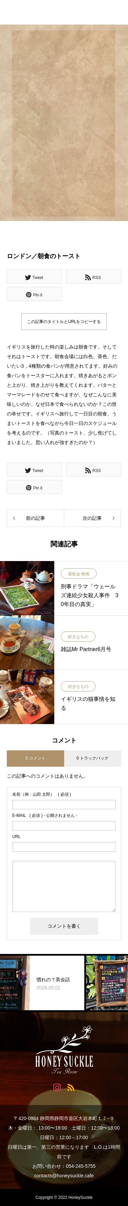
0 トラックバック (92, 758)
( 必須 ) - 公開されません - (44, 815)
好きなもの (78, 637)
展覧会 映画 (78, 574)
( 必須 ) (41, 794)
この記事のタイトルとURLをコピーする (64, 321)
